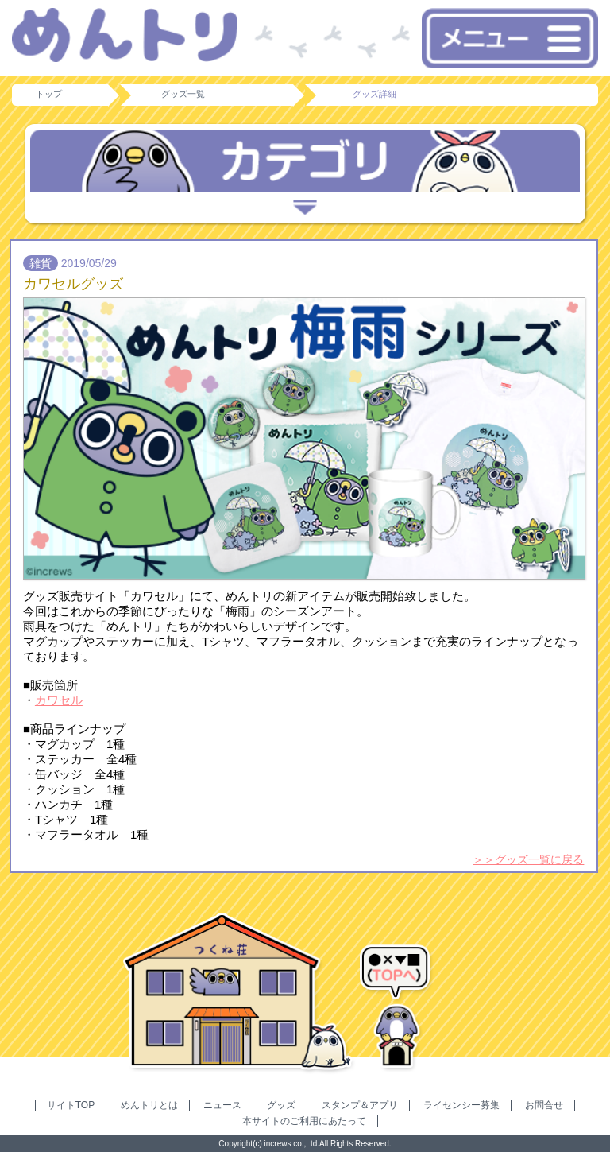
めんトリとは (149, 1105)
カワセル (59, 700)
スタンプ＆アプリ (360, 1105)
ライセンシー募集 (461, 1105)
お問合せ (544, 1105)
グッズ (281, 1105)
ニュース (222, 1105)
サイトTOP (71, 1105)
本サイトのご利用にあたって (304, 1121)
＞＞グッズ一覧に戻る (528, 859)
